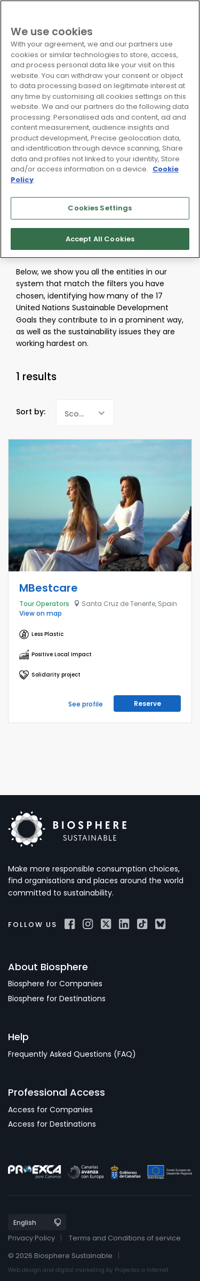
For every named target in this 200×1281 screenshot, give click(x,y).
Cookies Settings (100, 208)
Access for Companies (50, 1109)
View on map (40, 613)
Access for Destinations (52, 1124)
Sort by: (30, 411)
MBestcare (48, 587)
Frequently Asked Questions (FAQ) (72, 1054)
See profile (85, 704)
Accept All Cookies (100, 239)
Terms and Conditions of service (125, 1238)
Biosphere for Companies (55, 983)
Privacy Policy (31, 1238)
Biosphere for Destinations (57, 998)
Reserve (147, 703)
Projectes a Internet (142, 1270)
